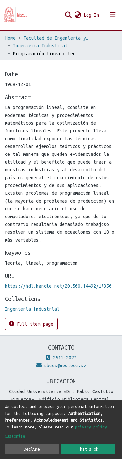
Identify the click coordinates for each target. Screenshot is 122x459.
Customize (15, 436)
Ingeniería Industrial (40, 45)
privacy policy (91, 427)
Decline (32, 449)
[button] (78, 15)
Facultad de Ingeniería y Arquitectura (55, 38)
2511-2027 (61, 357)
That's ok (88, 449)
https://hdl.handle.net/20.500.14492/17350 (58, 286)
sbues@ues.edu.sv (61, 365)
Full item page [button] (31, 324)
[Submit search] (68, 15)
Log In (92, 15)
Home (10, 38)
